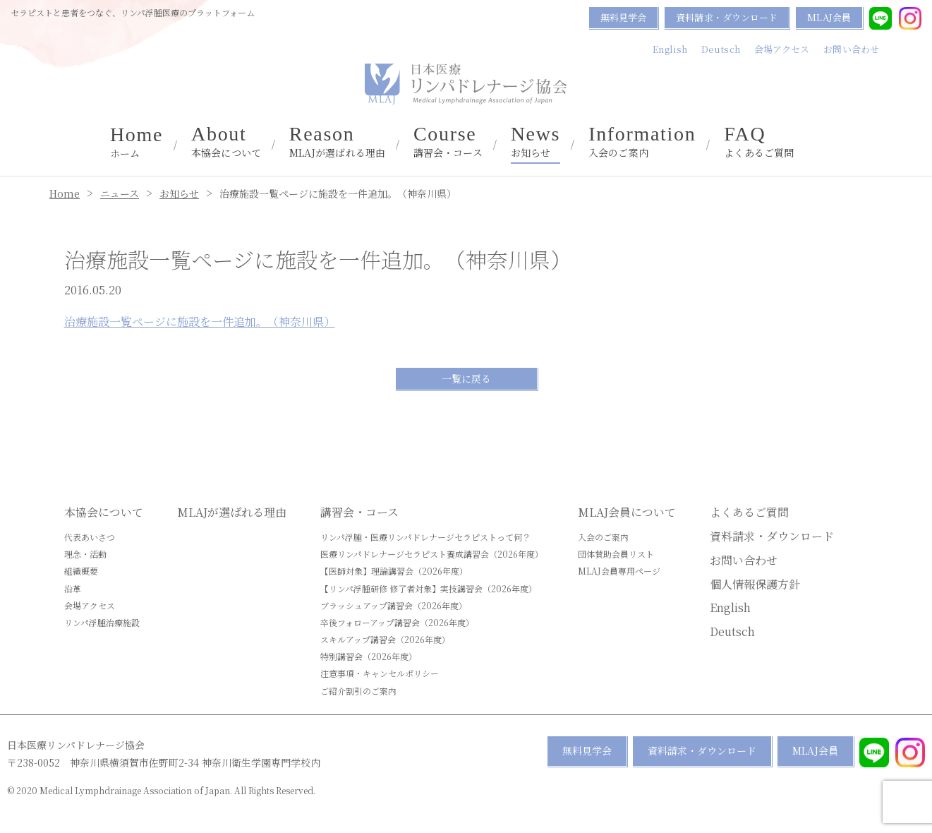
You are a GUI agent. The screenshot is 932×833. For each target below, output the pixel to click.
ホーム (136, 142)
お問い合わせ (851, 49)
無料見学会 (623, 17)
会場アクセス (782, 49)
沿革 (72, 588)
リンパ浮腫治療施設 (102, 622)
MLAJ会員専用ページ (619, 571)
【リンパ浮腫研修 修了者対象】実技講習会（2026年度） (428, 588)
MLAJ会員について (627, 512)
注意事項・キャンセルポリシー (379, 673)
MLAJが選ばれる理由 (337, 142)
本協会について (226, 142)
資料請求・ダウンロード (726, 17)
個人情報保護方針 (755, 584)
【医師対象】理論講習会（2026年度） (394, 571)
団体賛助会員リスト (616, 554)
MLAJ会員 (829, 17)
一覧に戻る (466, 378)
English (670, 49)
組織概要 (81, 571)
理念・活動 (85, 554)
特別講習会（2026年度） (368, 656)
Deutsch (720, 49)
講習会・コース (448, 142)
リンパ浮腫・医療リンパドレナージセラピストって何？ (425, 537)
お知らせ (536, 142)
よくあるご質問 (759, 142)
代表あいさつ (89, 537)
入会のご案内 (642, 142)
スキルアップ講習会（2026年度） (385, 639)
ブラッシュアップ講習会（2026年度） (393, 605)
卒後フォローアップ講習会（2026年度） (397, 622)
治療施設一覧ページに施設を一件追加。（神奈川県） (199, 321)
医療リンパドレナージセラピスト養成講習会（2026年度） (431, 554)
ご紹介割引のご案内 (358, 691)
